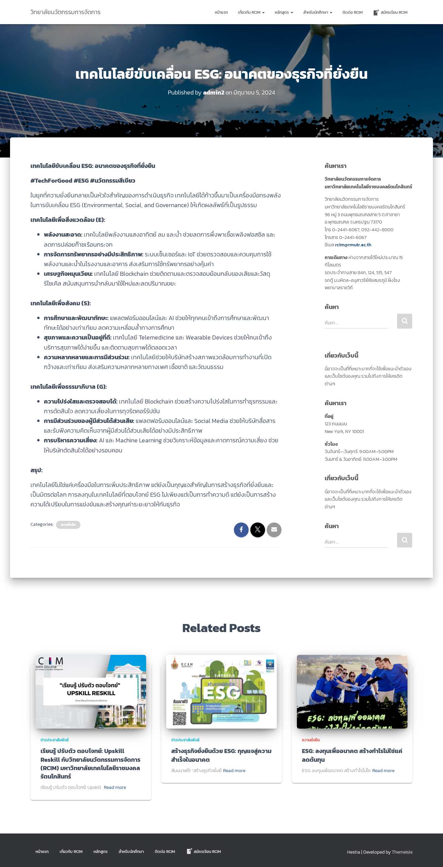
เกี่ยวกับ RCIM (251, 12)
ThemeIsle (402, 852)
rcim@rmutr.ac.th (353, 244)
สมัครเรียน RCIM (390, 12)
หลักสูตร (284, 12)
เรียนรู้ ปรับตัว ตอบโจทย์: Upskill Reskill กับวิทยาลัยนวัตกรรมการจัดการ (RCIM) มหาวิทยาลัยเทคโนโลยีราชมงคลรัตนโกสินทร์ (90, 763)
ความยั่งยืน (68, 524)
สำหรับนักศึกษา (317, 12)
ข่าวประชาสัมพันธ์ (55, 740)
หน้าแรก (221, 12)
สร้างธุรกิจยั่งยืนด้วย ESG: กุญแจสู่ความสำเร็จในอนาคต (221, 755)
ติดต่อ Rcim (352, 12)
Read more (115, 787)
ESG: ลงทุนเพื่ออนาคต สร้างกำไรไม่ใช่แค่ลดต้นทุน (352, 755)
